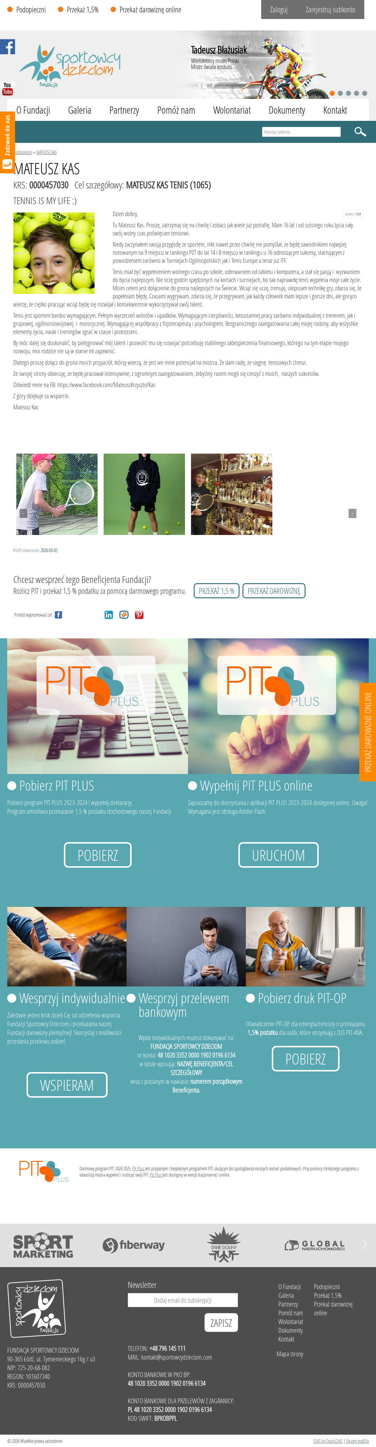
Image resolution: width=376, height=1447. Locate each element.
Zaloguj (279, 9)
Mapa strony (290, 1353)
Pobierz (97, 855)
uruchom (278, 855)
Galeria (79, 109)
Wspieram (67, 1085)
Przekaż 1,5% (83, 9)
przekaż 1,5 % (216, 591)
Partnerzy (124, 109)
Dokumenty (287, 109)
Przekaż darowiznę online (150, 9)
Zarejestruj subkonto (330, 9)
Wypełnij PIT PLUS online (256, 785)
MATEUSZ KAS (46, 152)
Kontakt (335, 109)
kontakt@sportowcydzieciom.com (176, 1357)
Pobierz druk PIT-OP (302, 998)
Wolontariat (232, 109)
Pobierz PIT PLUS (56, 785)
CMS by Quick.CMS (328, 1441)
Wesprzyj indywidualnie (72, 998)
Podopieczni (31, 9)
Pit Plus (138, 1168)
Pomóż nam (176, 109)
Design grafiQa (357, 1441)
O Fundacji (33, 109)
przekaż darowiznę (274, 591)
